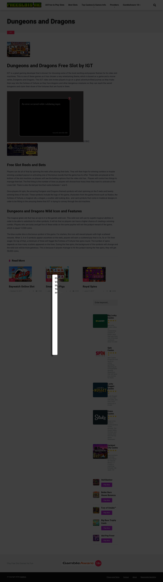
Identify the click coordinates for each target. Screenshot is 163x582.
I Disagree (94, 296)
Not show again (100, 303)
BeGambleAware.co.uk (65, 285)
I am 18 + (72, 296)
